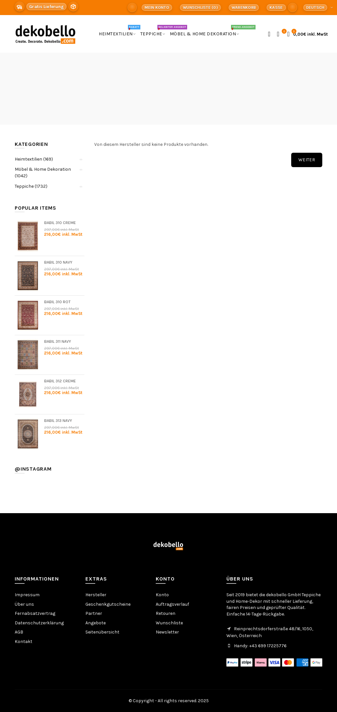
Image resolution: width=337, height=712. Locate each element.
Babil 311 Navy (57, 341)
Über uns (24, 604)
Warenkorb (244, 7)
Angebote (95, 623)
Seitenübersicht (102, 632)
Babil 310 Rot (57, 301)
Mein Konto (157, 7)
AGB (19, 632)
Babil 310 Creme (60, 222)
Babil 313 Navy (58, 420)
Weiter (306, 160)
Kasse (276, 7)
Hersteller (95, 595)
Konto (162, 595)
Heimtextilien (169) (34, 159)
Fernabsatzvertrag (35, 613)
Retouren (165, 613)
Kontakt (23, 641)
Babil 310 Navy (58, 262)
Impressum (27, 595)
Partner (93, 613)
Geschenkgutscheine (108, 604)
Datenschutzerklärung (39, 623)
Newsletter (167, 632)
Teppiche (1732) (31, 186)
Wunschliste (169, 623)
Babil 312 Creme (60, 380)
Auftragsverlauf (172, 604)
